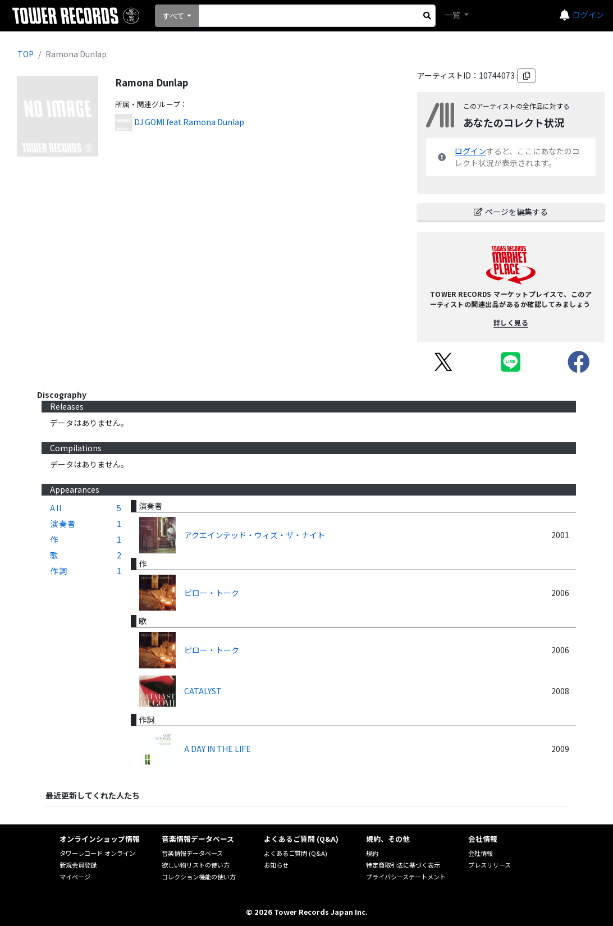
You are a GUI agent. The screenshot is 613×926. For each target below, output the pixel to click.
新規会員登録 (78, 864)
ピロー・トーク (211, 592)
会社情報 (480, 853)
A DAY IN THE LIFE (217, 748)
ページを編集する (511, 211)
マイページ (75, 876)
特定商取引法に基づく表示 (403, 864)
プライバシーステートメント (406, 876)
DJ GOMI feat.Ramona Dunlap (189, 121)
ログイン (588, 14)
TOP (25, 53)
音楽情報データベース (192, 853)
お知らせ (276, 864)
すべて (173, 15)
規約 (372, 853)
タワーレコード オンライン (97, 853)
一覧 (453, 14)
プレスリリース (489, 864)
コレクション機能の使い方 (199, 876)
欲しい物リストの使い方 (196, 864)
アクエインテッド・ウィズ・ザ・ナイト (254, 534)
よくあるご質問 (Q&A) (295, 853)
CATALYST (203, 690)
